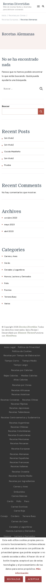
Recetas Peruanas (19, 443)
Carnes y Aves (10, 256)
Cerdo (7, 263)
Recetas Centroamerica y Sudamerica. (20, 417)
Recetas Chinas (30, 399)
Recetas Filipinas (19, 403)
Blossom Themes (26, 333)
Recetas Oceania (20, 471)
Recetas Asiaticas (21, 394)
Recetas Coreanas (10, 399)
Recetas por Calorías (22, 370)
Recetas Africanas (20, 390)
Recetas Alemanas (19, 454)
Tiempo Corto (12, 360)
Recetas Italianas (19, 466)
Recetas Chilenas (19, 426)
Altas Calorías (20, 379)
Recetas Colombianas (19, 431)
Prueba (7, 165)
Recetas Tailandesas (19, 412)
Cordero (15, 516)
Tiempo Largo (20, 364)
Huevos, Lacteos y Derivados (17, 276)
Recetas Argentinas (19, 422)
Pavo (26, 501)
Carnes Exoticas (19, 506)
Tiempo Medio (29, 360)
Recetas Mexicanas (19, 439)
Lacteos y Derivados (24, 536)
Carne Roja (19, 510)
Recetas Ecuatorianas (19, 435)
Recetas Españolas (19, 458)
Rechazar (13, 579)
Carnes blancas (19, 496)
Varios (7, 303)
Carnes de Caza (19, 521)
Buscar (6, 106)
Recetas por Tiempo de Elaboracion (22, 355)
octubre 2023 (10, 217)
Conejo (4, 516)
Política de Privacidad (29, 347)
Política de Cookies (22, 351)
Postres (7, 290)
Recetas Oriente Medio (20, 475)
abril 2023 (8, 231)
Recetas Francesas (19, 462)
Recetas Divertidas (16, 4)
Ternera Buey (10, 297)
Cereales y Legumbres (14, 269)
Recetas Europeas (20, 448)
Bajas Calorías (11, 375)
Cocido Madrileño (12, 151)
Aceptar (33, 579)
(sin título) (9, 138)
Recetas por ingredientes (22, 481)
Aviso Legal (9, 347)
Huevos (7, 536)
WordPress (11, 336)
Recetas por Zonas (21, 385)
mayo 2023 (9, 224)
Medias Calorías (29, 375)
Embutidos (19, 491)
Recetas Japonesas (19, 408)
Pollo (6, 283)
